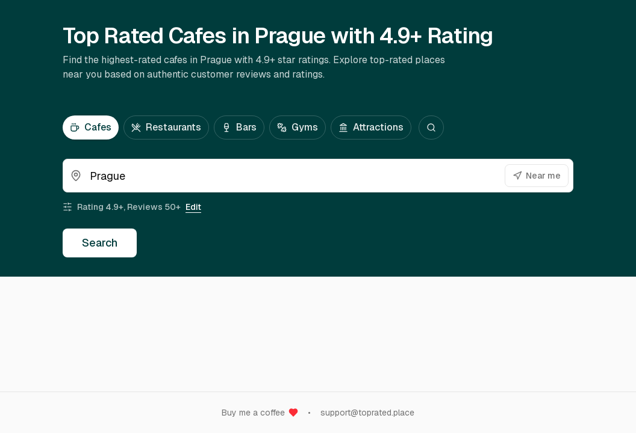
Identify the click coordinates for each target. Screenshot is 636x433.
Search (99, 243)
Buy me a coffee (260, 412)
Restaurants (166, 127)
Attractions (371, 127)
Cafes (90, 127)
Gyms (297, 127)
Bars (239, 127)
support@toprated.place (367, 412)
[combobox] (318, 175)
